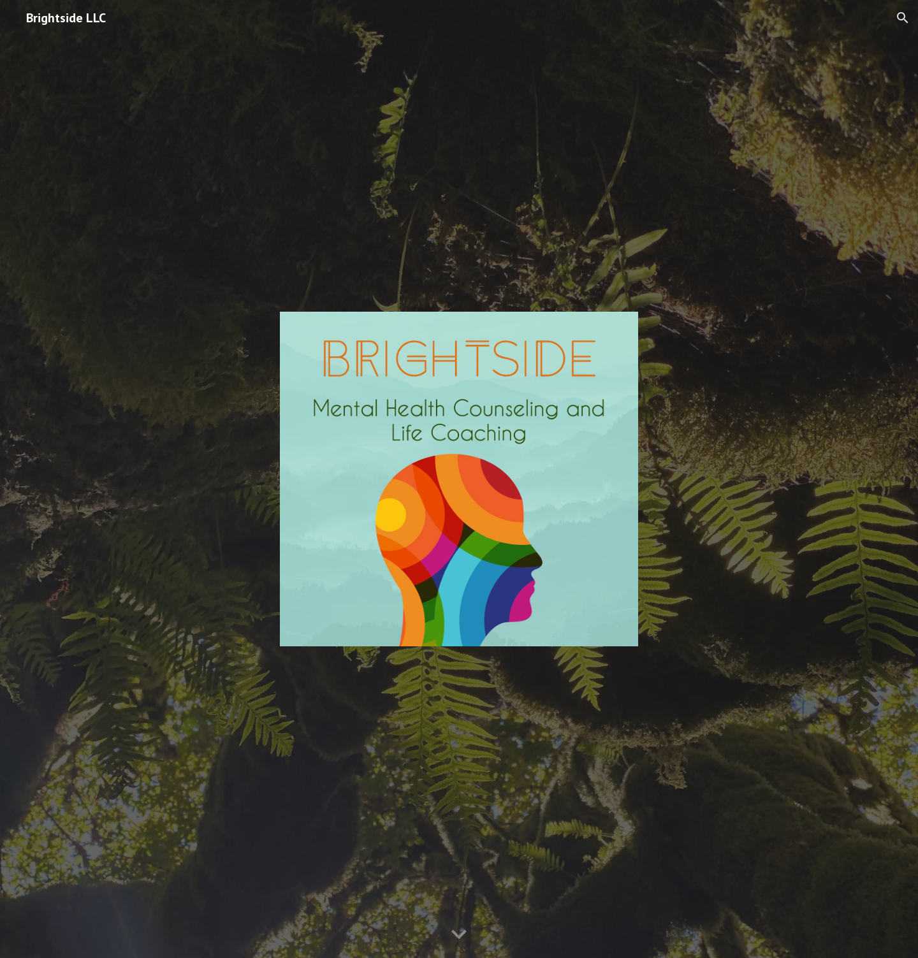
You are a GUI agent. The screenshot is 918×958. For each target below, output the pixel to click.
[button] (902, 18)
